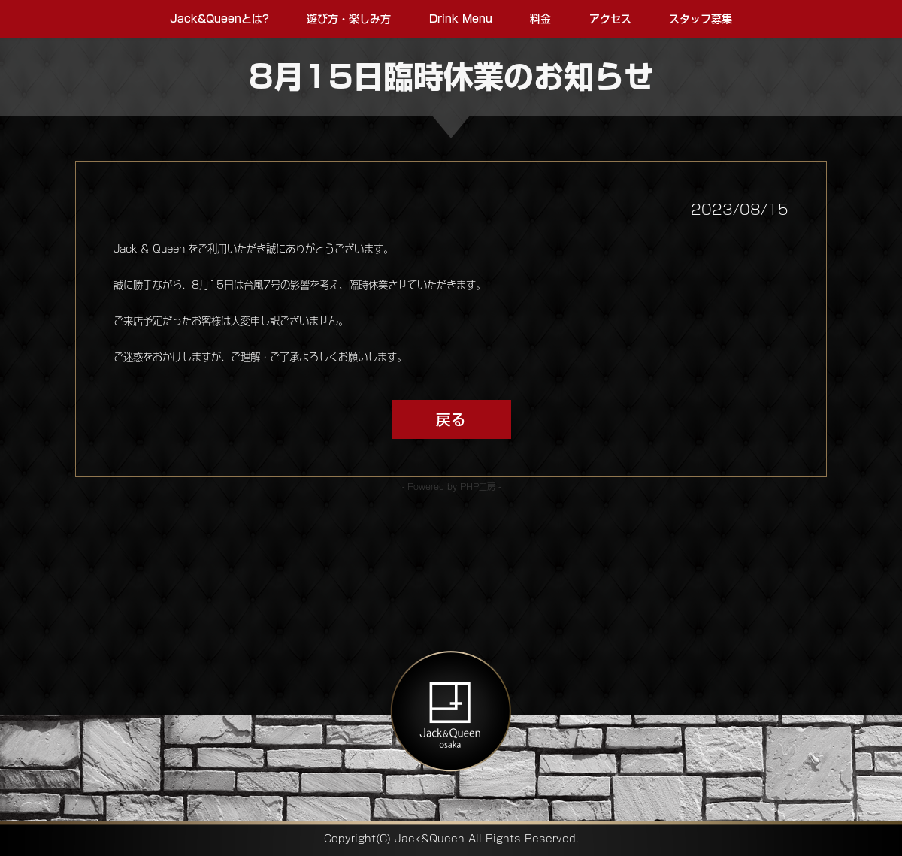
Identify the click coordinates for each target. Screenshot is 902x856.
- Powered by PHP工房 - (451, 486)
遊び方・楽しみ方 (351, 19)
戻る (451, 420)
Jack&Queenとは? (223, 19)
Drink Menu (460, 19)
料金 (539, 19)
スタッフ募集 (696, 19)
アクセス (607, 19)
